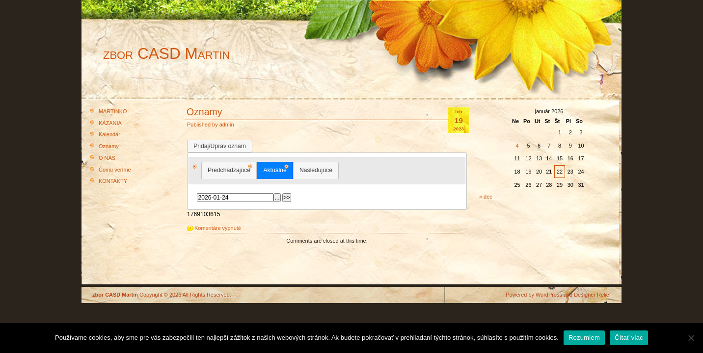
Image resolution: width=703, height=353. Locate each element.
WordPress (549, 295)
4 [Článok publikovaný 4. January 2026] (516, 146)
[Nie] (691, 338)
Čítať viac (629, 337)
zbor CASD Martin (166, 53)
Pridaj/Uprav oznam (219, 146)
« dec (485, 197)
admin (226, 124)
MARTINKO (113, 111)
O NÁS (107, 158)
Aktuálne (274, 170)
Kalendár (109, 134)
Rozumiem (584, 337)
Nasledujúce (315, 170)
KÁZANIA (110, 123)
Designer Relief (592, 295)
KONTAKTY (113, 181)
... (276, 197)
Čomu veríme (115, 170)
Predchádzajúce (229, 170)
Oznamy (109, 146)
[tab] (229, 170)
